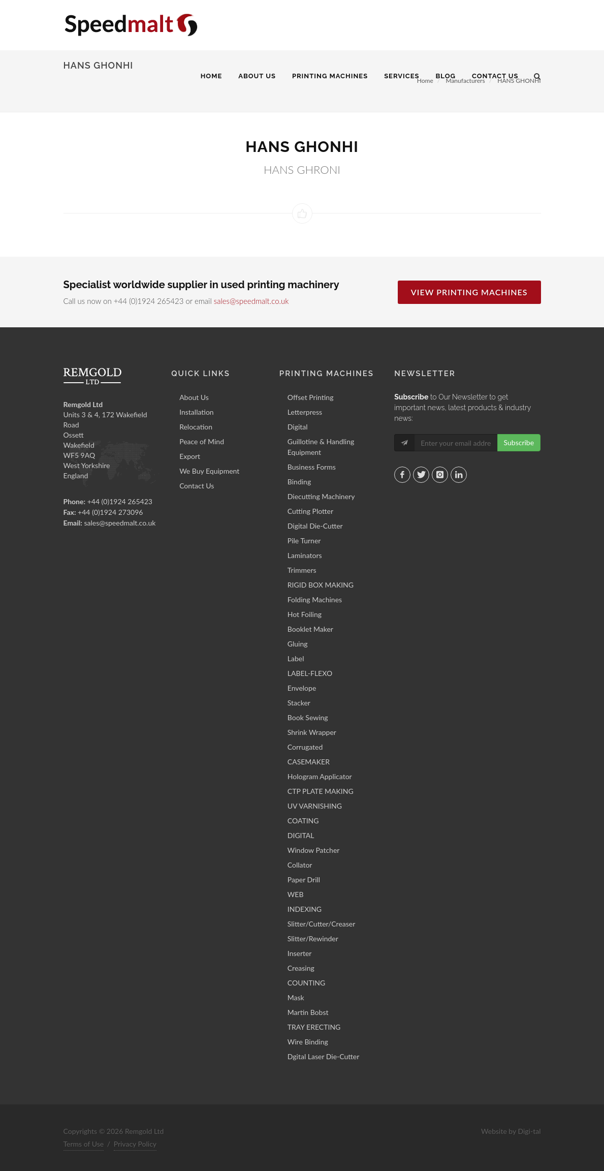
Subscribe (519, 442)
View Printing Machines (469, 292)
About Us (194, 397)
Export (189, 456)
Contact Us (196, 485)
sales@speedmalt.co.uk (251, 300)
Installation (196, 412)
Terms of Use (83, 1143)
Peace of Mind (201, 441)
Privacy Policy (135, 1143)
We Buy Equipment (209, 471)
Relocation (195, 426)
